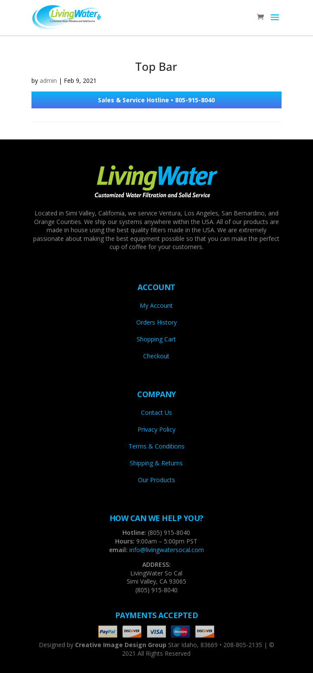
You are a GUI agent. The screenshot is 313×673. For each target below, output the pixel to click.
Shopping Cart (156, 339)
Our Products (156, 480)
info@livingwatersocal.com (166, 550)
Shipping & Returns (156, 463)
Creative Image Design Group (120, 645)
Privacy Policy (156, 429)
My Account (156, 305)
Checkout (156, 356)
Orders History (156, 322)
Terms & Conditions (156, 446)
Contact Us (156, 412)
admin (48, 80)
